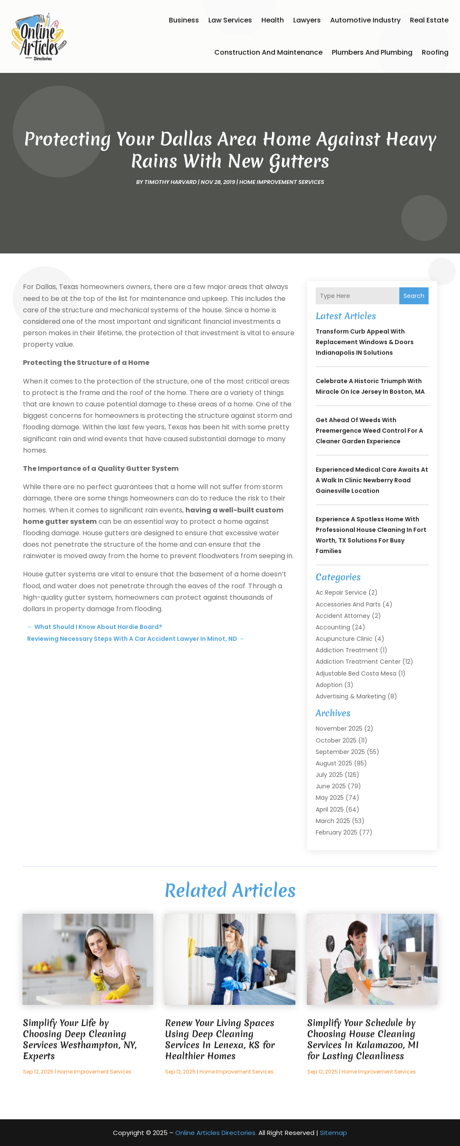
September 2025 (340, 752)
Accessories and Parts (348, 604)
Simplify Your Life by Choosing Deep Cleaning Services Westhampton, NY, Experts (80, 1039)
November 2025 (339, 728)
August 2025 (334, 763)
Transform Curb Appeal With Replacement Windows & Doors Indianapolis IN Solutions (365, 342)
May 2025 (330, 797)
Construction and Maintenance (268, 52)
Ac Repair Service (341, 592)
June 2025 (331, 786)
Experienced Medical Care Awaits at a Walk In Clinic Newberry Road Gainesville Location (372, 480)
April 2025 (330, 809)
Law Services (230, 20)
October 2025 (336, 740)
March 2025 (333, 821)
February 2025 (336, 832)
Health (272, 20)
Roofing (435, 52)
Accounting (333, 627)
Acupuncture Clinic (344, 638)
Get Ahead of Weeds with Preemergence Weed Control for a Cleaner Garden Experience (369, 430)
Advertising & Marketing (351, 696)
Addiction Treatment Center (358, 661)
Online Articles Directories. (216, 1132)
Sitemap (333, 1132)
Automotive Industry (365, 20)
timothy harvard (170, 182)
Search (414, 296)
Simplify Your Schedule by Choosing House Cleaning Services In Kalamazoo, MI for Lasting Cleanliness (363, 1039)
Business (184, 20)
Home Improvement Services (281, 182)
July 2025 (329, 774)
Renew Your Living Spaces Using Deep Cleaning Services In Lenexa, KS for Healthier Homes (220, 1039)
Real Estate (429, 20)
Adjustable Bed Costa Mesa (356, 673)
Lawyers (307, 20)
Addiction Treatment (347, 650)
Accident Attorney (343, 616)
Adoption (329, 685)
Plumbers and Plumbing (372, 52)
